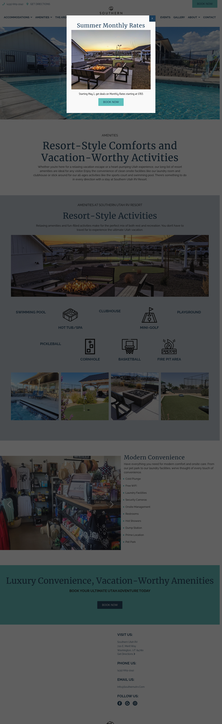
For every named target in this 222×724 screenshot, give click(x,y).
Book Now (111, 102)
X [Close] (152, 18)
